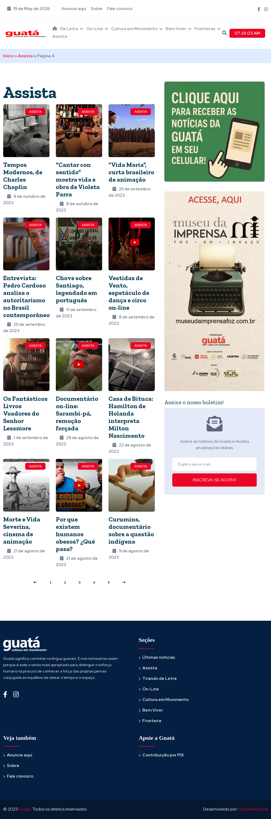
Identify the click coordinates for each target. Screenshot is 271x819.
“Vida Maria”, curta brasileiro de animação (131, 172)
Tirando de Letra (159, 678)
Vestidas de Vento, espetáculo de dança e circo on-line (129, 292)
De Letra (69, 28)
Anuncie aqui (73, 8)
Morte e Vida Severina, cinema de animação (21, 530)
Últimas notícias (158, 657)
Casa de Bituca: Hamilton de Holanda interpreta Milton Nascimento (131, 417)
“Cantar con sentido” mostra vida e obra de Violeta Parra (78, 179)
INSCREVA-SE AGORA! (214, 480)
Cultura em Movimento (134, 28)
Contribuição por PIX (163, 755)
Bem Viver (176, 28)
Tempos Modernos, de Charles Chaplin (22, 176)
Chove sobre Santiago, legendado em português (76, 289)
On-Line (94, 28)
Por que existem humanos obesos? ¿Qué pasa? (75, 534)
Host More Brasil (253, 809)
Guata (25, 809)
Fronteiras (205, 28)
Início (8, 56)
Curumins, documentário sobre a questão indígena (131, 530)
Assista (59, 36)
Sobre (96, 8)
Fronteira (151, 720)
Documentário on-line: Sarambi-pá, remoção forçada (77, 413)
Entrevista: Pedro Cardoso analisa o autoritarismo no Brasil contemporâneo (26, 296)
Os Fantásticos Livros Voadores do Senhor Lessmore (25, 413)
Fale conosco (120, 8)
